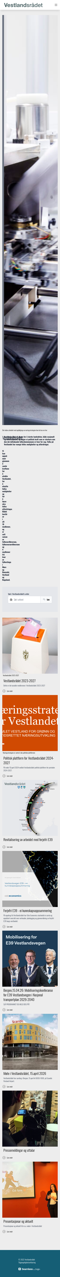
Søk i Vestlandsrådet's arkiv (18, 594)
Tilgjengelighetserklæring (27, 1262)
